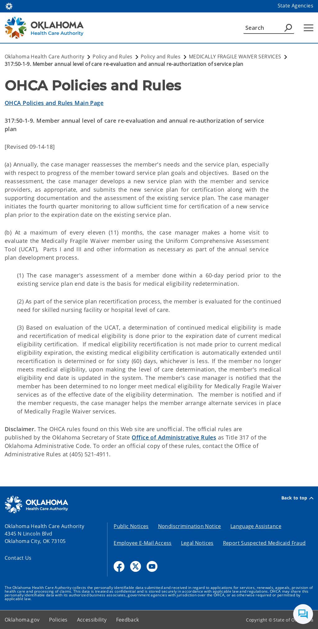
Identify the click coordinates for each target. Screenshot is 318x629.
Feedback (127, 619)
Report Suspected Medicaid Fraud (264, 543)
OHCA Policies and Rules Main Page (54, 103)
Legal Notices (197, 543)
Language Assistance (255, 526)
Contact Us (18, 557)
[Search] (268, 27)
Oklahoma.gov (22, 619)
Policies (58, 619)
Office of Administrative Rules (174, 437)
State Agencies (295, 5)
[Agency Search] (288, 27)
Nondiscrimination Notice (189, 526)
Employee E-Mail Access (142, 543)
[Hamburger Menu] (308, 28)
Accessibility (92, 619)
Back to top (297, 498)
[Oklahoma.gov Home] (9, 6)
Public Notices (131, 526)
